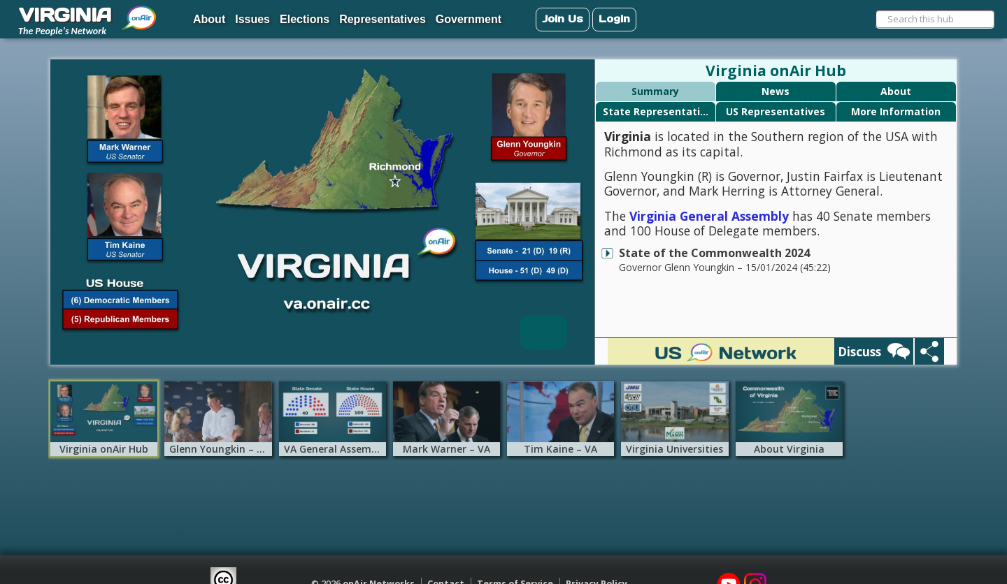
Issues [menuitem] (252, 19)
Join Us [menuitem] (562, 18)
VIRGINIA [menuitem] (65, 15)
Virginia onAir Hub (776, 71)
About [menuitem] (209, 19)
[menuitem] (139, 12)
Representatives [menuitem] (382, 19)
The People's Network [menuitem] (62, 31)
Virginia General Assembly (709, 215)
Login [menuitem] (614, 18)
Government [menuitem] (468, 19)
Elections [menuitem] (304, 19)
